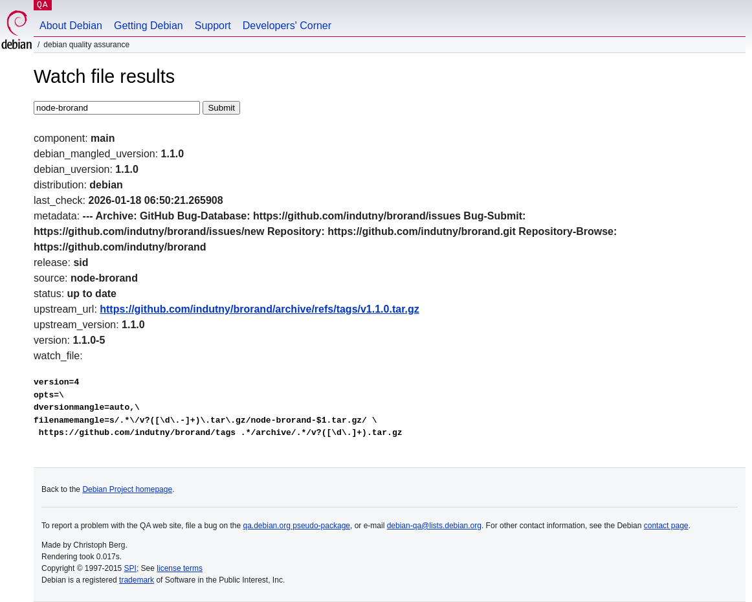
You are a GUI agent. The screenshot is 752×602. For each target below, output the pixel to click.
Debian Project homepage (127, 489)
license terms (180, 568)
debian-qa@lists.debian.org (434, 525)
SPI (130, 568)
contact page (666, 525)
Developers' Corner (287, 25)
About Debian (70, 25)
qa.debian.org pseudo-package (296, 525)
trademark (136, 580)
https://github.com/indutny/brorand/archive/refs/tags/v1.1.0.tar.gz (259, 309)
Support (213, 25)
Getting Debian (148, 25)
